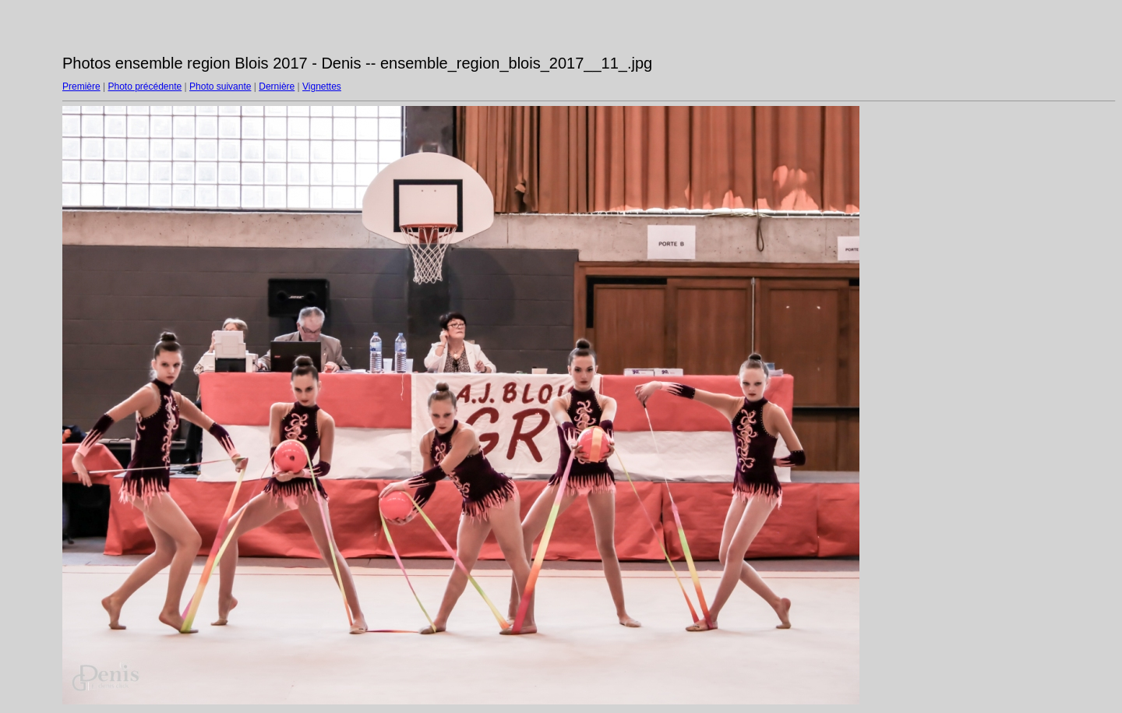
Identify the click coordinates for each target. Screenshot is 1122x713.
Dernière (277, 86)
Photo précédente (145, 86)
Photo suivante (220, 86)
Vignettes (321, 86)
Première (81, 86)
